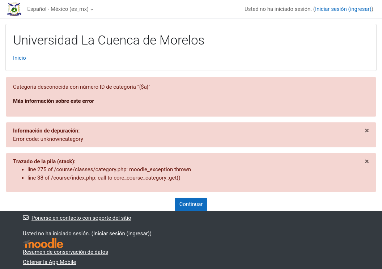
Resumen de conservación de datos (65, 252)
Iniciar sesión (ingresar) (343, 9)
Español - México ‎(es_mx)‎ (58, 9)
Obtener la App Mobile (49, 262)
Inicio (19, 58)
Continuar (191, 204)
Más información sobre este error (53, 101)
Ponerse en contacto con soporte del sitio (77, 218)
